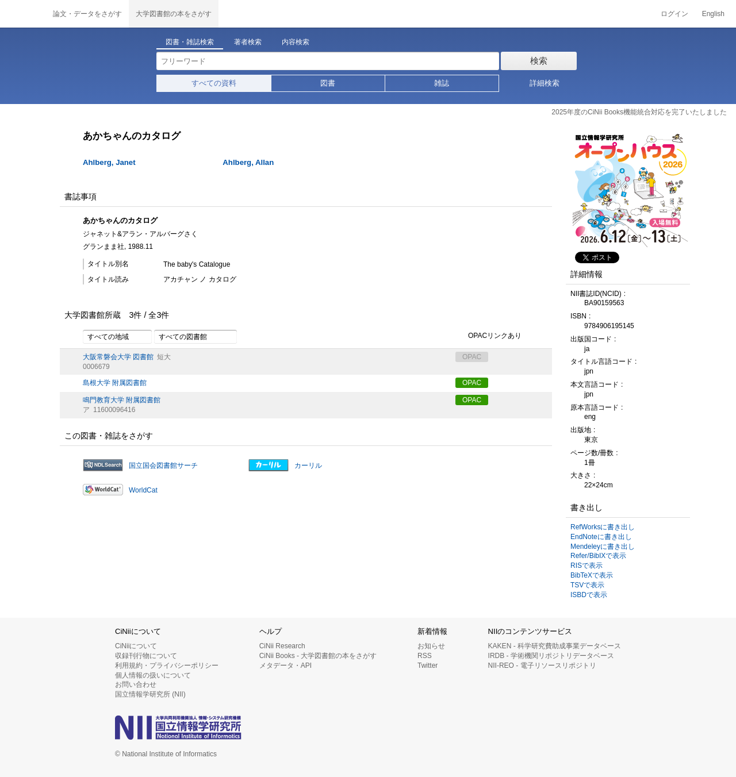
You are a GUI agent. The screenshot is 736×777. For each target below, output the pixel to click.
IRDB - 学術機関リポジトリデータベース (551, 656)
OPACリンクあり (488, 336)
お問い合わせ (135, 684)
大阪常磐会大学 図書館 (118, 357)
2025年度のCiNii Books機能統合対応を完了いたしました (639, 112)
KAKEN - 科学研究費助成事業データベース (554, 646)
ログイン (674, 14)
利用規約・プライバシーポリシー (166, 665)
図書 (327, 83)
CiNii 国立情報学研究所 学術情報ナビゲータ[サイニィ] (23, 14)
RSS (424, 656)
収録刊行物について (146, 656)
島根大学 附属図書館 (115, 383)
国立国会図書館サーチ (163, 465)
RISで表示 (586, 565)
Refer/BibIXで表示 (598, 556)
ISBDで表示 (588, 595)
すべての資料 (213, 83)
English (713, 14)
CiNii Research (282, 646)
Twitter (427, 665)
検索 (538, 61)
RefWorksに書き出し (602, 527)
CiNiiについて (136, 646)
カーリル (308, 465)
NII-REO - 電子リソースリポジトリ (542, 665)
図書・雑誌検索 (190, 42)
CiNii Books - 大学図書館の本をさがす (318, 656)
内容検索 (295, 42)
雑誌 (441, 83)
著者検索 (248, 42)
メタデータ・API (285, 665)
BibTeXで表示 (591, 575)
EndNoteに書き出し (601, 537)
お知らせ (431, 646)
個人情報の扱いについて (153, 675)
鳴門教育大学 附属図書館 (121, 400)
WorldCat (143, 490)
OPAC (471, 383)
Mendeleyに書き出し (602, 547)
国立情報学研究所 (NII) (150, 694)
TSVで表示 (587, 585)
